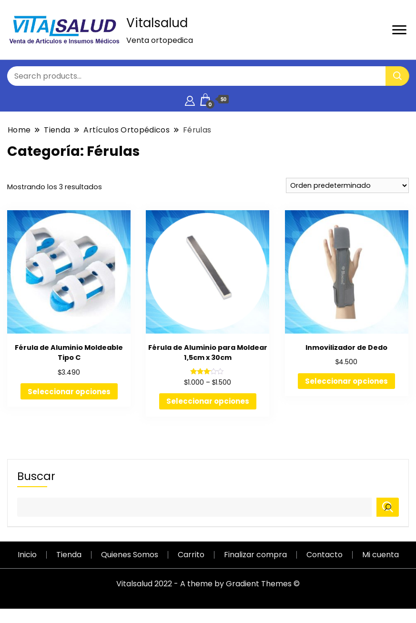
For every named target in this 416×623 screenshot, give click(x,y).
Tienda (68, 554)
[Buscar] (387, 507)
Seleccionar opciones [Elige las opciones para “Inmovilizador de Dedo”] (346, 381)
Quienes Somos (129, 554)
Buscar (36, 476)
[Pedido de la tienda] (347, 185)
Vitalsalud (157, 22)
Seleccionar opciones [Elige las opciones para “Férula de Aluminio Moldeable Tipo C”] (69, 392)
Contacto (324, 554)
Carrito (191, 554)
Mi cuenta (380, 554)
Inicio (27, 554)
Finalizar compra (255, 554)
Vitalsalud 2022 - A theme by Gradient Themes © (208, 583)
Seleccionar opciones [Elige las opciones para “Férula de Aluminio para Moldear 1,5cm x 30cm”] (207, 401)
